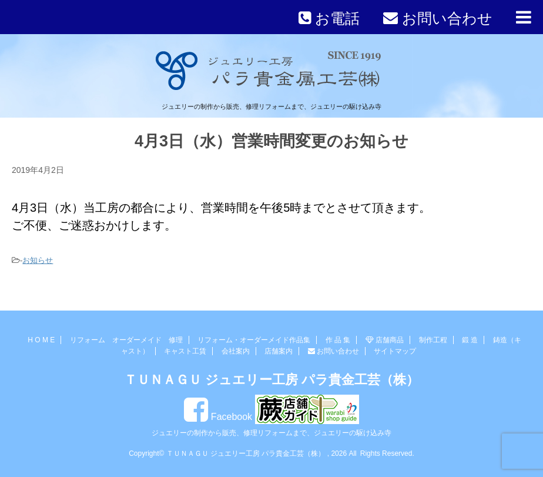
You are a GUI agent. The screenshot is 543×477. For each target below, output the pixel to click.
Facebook (218, 417)
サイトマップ (395, 351)
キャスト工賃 (185, 351)
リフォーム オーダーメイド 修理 (126, 340)
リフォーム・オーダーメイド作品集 (253, 340)
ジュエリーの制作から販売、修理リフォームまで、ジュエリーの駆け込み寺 (271, 433)
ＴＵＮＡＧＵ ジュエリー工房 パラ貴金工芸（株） (271, 379)
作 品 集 (338, 340)
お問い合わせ (333, 351)
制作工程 (433, 340)
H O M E (41, 340)
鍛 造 (470, 340)
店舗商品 (385, 340)
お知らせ (37, 260)
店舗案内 (278, 351)
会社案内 (236, 351)
